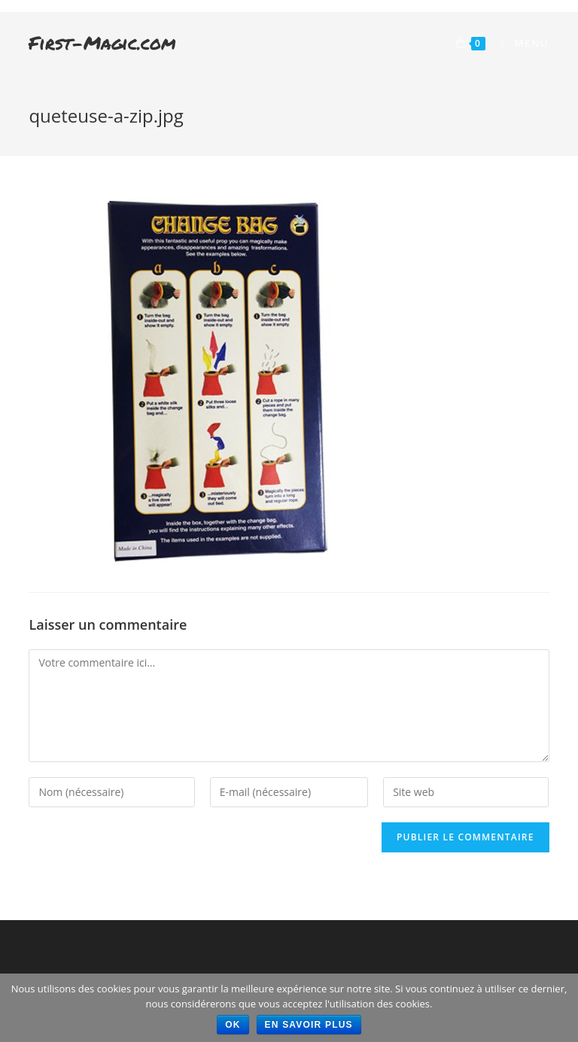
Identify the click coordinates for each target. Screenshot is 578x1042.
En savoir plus (309, 1024)
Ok (232, 1024)
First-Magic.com (102, 42)
